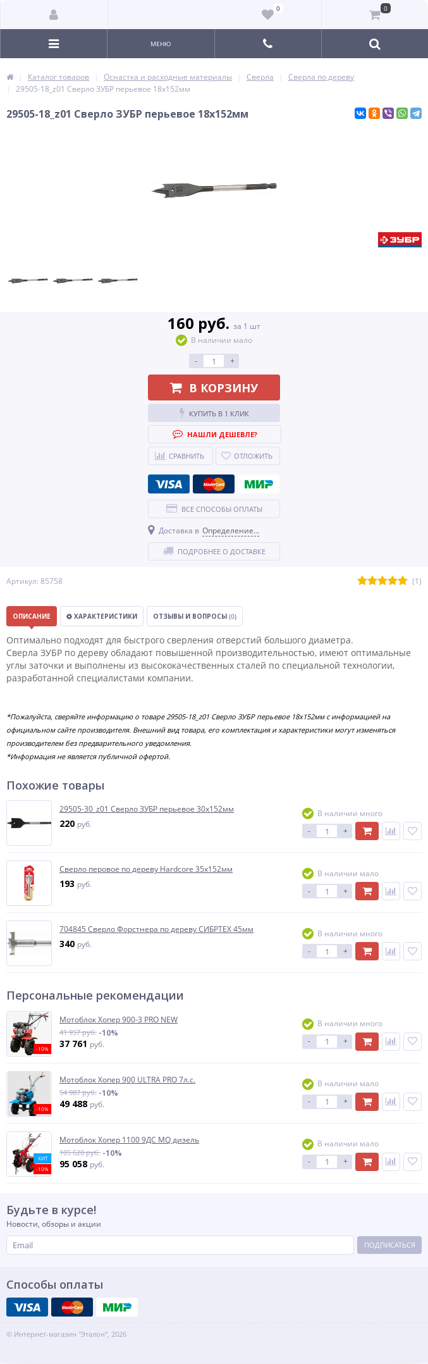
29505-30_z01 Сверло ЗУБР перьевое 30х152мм (146, 809)
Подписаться (389, 1244)
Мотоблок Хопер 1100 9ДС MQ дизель (129, 1140)
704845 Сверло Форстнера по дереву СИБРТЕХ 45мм (156, 929)
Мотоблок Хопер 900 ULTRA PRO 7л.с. (127, 1080)
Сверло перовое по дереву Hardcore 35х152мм (146, 869)
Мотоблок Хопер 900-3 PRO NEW (118, 1020)
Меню (160, 43)
